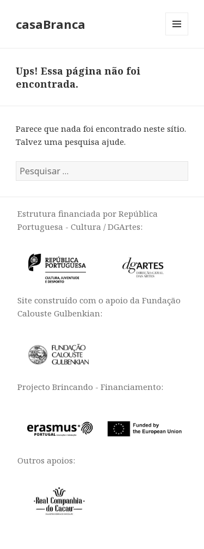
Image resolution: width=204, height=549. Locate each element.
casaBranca (50, 24)
